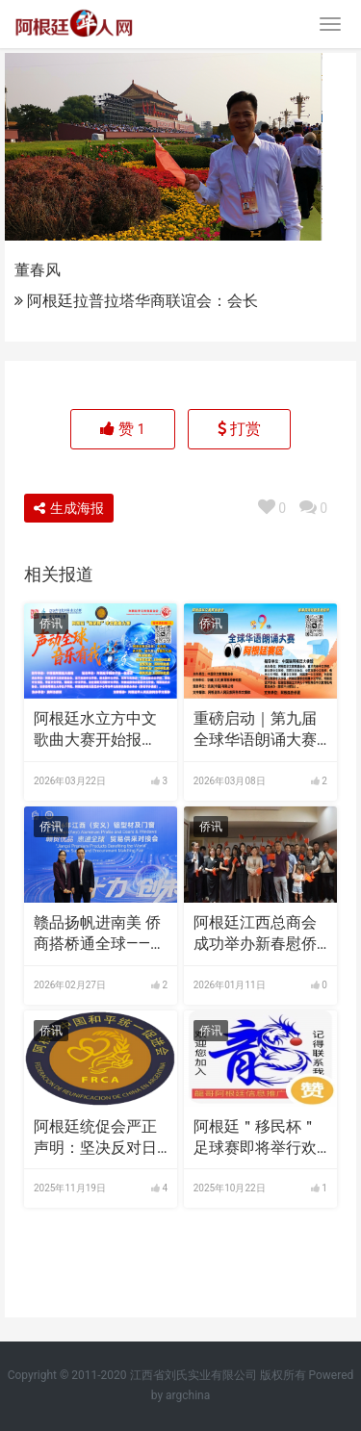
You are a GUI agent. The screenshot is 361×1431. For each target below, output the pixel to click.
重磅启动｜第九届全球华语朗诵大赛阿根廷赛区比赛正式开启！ (255, 730)
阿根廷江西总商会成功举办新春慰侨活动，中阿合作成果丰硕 (255, 934)
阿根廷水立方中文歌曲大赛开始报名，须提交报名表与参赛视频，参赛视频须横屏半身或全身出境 (95, 730)
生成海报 (69, 508)
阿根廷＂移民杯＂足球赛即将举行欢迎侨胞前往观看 (255, 1138)
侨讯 (51, 623)
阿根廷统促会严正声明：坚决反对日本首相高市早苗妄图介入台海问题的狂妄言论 (95, 1138)
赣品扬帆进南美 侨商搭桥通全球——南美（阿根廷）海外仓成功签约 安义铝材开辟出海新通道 (100, 934)
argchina (188, 1395)
